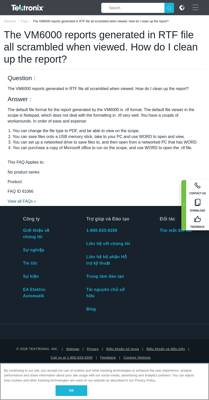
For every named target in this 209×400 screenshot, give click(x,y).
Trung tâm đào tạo (105, 276)
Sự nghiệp (33, 250)
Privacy (93, 349)
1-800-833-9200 (101, 230)
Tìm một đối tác (176, 230)
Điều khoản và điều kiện (166, 349)
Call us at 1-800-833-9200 (72, 357)
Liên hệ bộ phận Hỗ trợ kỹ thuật (106, 260)
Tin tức (30, 263)
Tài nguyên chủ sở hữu (105, 292)
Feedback (108, 357)
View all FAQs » (22, 201)
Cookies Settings (137, 357)
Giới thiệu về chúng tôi (36, 233)
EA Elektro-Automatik (34, 292)
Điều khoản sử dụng (122, 349)
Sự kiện (31, 276)
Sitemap (72, 349)
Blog (91, 309)
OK (71, 390)
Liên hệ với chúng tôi (108, 243)
